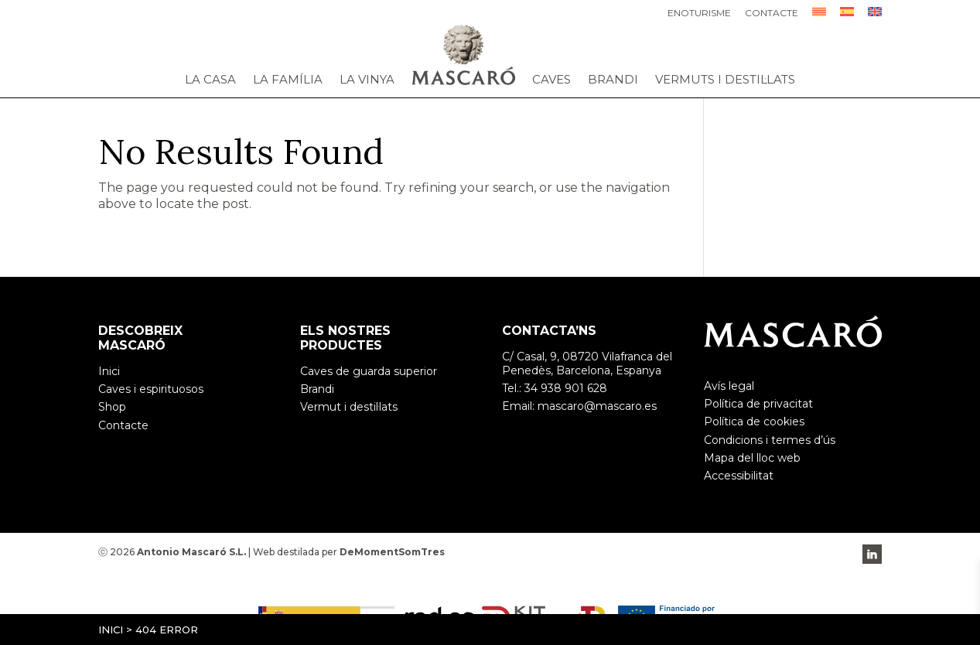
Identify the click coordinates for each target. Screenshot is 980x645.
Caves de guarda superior (368, 371)
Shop (112, 407)
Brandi (613, 79)
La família (288, 79)
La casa (210, 79)
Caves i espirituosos (150, 389)
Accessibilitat (738, 476)
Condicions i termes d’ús (769, 440)
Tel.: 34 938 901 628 (554, 388)
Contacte (771, 14)
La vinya (367, 79)
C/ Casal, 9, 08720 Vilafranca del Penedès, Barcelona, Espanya (587, 363)
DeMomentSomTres (392, 552)
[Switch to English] (875, 16)
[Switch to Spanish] (847, 16)
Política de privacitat (758, 404)
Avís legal (729, 386)
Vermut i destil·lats (349, 407)
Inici (110, 629)
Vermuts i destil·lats (725, 79)
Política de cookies (754, 421)
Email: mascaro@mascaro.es (579, 406)
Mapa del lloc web (752, 458)
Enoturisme (699, 14)
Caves (551, 79)
